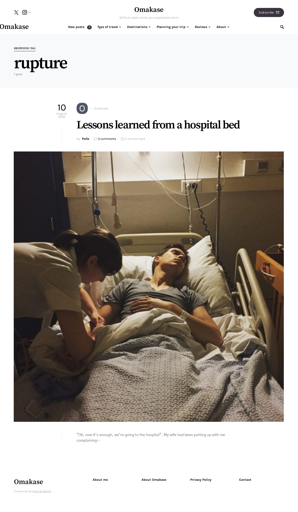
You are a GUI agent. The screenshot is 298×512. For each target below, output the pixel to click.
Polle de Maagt (41, 491)
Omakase (148, 9)
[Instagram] (26, 12)
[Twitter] (16, 12)
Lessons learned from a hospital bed (158, 125)
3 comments (107, 139)
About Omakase (154, 480)
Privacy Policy (200, 480)
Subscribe (269, 12)
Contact (245, 480)
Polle (85, 139)
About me (100, 480)
